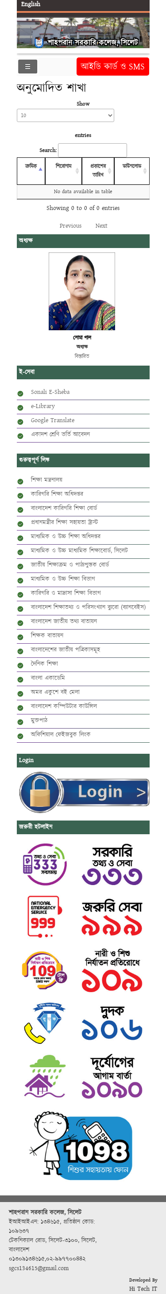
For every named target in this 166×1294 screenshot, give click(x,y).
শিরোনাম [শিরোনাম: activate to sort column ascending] (63, 166)
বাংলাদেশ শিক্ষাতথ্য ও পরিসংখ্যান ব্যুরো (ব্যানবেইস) (88, 607)
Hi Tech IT (143, 1289)
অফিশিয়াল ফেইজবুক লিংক (61, 734)
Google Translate (52, 420)
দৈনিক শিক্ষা (44, 664)
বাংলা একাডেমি (48, 678)
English (30, 4)
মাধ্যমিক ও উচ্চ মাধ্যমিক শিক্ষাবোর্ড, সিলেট (79, 550)
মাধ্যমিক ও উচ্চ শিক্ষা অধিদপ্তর (65, 536)
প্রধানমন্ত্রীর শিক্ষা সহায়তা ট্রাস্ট (64, 522)
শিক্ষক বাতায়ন (47, 635)
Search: (83, 150)
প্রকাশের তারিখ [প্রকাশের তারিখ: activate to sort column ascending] (98, 171)
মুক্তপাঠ (39, 720)
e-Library (43, 406)
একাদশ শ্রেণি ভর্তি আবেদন (60, 434)
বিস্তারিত (82, 356)
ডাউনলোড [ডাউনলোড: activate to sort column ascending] (132, 166)
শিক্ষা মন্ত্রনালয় (46, 480)
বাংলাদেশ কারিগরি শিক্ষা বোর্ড (64, 508)
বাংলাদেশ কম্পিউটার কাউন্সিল (64, 706)
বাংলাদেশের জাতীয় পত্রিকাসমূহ (65, 649)
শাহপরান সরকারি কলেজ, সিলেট (93, 42)
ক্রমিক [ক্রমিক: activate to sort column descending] (31, 166)
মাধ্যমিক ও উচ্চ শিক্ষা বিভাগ (63, 579)
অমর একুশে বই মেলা (55, 692)
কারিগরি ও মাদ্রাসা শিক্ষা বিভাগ (66, 593)
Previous (70, 225)
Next (102, 225)
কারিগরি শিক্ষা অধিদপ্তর (57, 494)
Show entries (65, 119)
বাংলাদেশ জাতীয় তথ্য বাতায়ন (64, 621)
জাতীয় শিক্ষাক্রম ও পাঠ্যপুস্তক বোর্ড (70, 565)
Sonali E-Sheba (50, 392)
